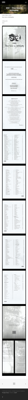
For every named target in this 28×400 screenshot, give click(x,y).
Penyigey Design (5, 392)
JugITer (15, 392)
